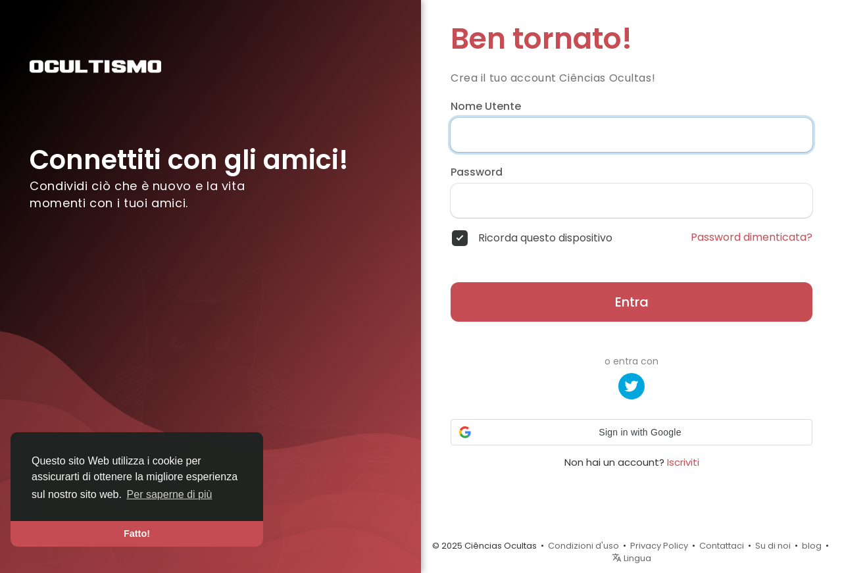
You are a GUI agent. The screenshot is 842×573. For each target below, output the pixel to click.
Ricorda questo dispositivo (545, 238)
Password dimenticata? (751, 237)
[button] (631, 432)
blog (812, 545)
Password (477, 172)
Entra (632, 302)
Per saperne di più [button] (169, 494)
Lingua (631, 558)
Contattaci (721, 545)
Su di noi (773, 545)
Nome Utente (486, 106)
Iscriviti (683, 462)
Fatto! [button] (137, 533)
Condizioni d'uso (583, 545)
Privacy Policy (659, 545)
